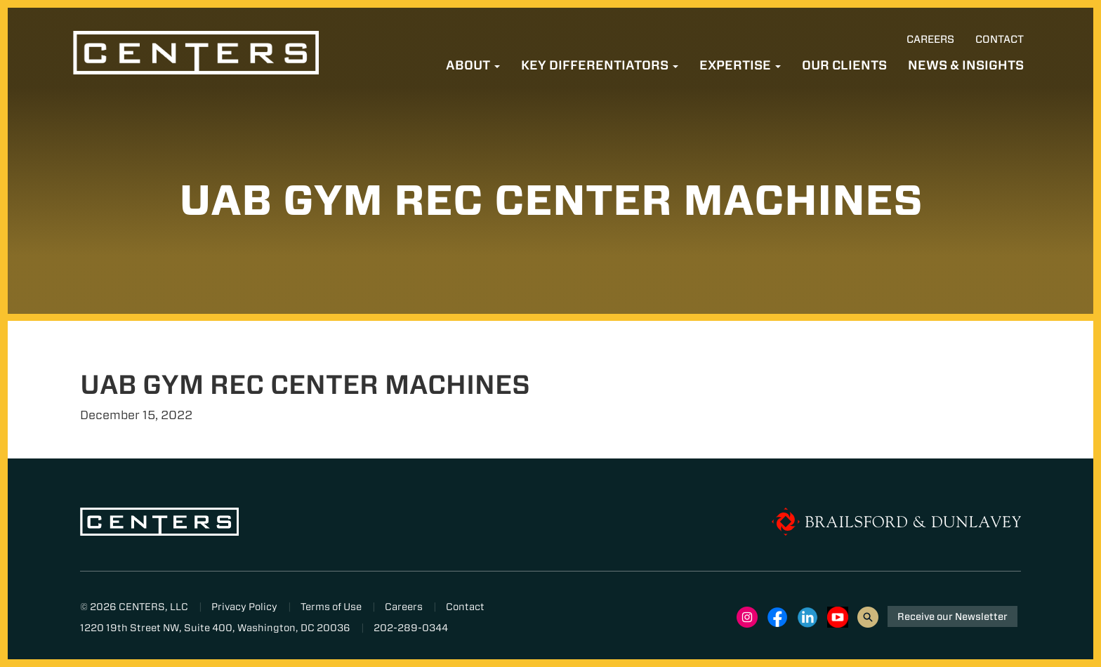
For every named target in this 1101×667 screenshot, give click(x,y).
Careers (930, 39)
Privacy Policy (244, 606)
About (473, 65)
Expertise (740, 65)
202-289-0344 (411, 627)
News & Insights (966, 65)
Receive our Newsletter (952, 616)
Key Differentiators (599, 65)
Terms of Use (331, 606)
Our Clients (844, 65)
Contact (999, 39)
